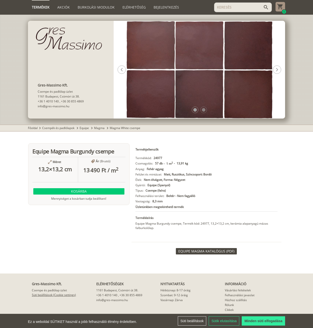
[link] (206, 251)
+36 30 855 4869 (72, 101)
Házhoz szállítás (236, 300)
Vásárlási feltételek (238, 290)
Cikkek (229, 310)
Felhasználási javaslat (239, 295)
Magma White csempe (125, 128)
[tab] (40, 7)
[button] (195, 110)
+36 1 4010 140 (48, 101)
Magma (99, 128)
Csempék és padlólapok (58, 128)
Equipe (85, 128)
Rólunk (229, 305)
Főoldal (33, 128)
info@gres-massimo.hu (53, 106)
